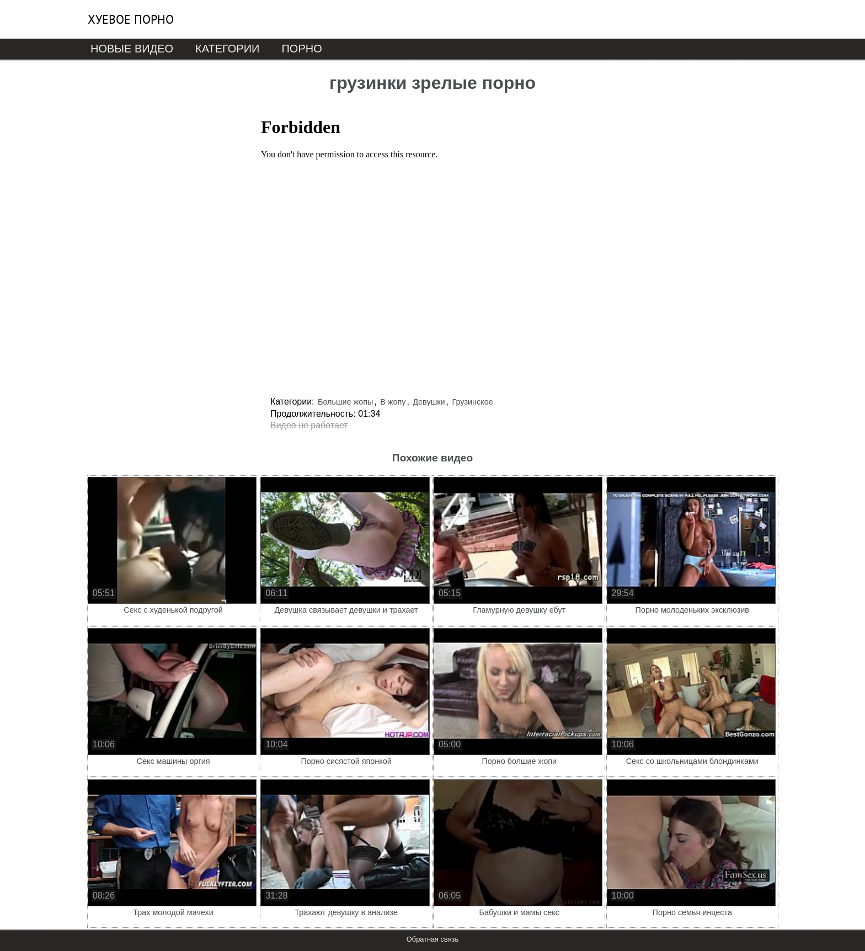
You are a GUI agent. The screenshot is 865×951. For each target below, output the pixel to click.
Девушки (429, 401)
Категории (227, 48)
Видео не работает (309, 425)
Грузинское (472, 401)
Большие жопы (345, 401)
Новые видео (131, 48)
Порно (301, 48)
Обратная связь (432, 939)
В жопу (392, 401)
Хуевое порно (131, 19)
